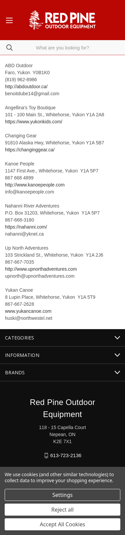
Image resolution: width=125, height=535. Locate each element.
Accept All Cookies (62, 524)
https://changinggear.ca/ (30, 149)
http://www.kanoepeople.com (35, 184)
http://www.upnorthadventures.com (41, 269)
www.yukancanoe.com (28, 311)
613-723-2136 (65, 455)
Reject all (62, 509)
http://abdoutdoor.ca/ (26, 86)
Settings (62, 495)
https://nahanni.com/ (26, 227)
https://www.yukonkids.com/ (33, 121)
